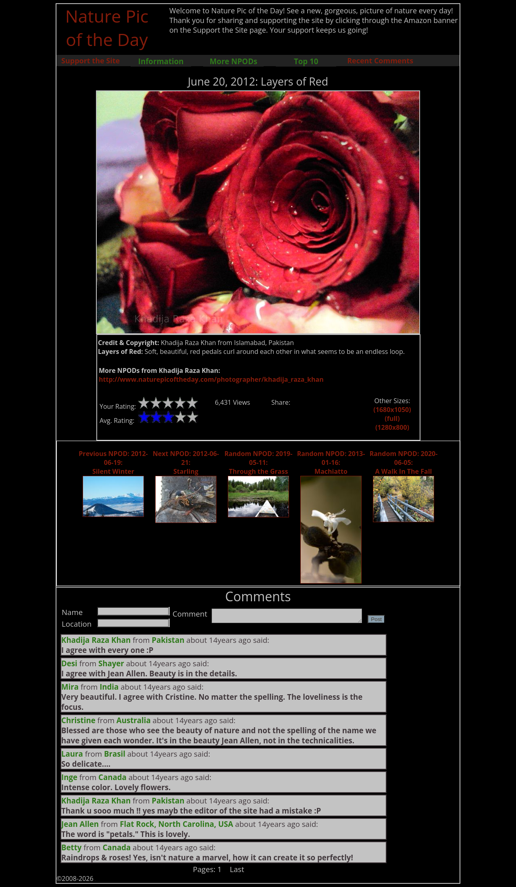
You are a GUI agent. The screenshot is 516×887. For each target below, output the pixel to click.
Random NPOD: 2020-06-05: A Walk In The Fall (404, 462)
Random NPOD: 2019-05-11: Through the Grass (259, 462)
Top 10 (306, 61)
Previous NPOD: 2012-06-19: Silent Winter (113, 462)
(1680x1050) (392, 409)
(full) (392, 418)
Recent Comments (380, 60)
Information (161, 61)
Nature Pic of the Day (107, 27)
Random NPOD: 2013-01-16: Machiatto (331, 462)
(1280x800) (392, 427)
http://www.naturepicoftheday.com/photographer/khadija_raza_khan (211, 379)
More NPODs (233, 61)
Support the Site (90, 60)
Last (237, 869)
